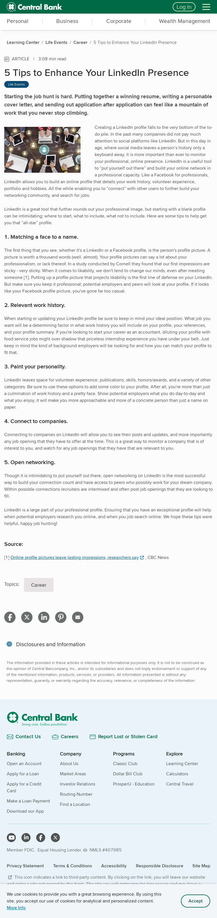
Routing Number (76, 794)
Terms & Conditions (72, 866)
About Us (69, 763)
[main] (108, 410)
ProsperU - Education (134, 784)
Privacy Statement (25, 866)
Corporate (118, 21)
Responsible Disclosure (159, 866)
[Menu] (206, 7)
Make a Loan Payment (28, 801)
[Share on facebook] (10, 617)
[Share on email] (77, 617)
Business (67, 21)
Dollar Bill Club (127, 773)
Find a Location (75, 804)
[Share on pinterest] (60, 617)
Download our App (25, 811)
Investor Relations (77, 784)
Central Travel (180, 784)
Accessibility (114, 866)
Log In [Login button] (184, 7)
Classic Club (125, 763)
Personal (18, 21)
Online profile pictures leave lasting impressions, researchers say (74, 557)
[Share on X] (26, 617)
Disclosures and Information (50, 644)
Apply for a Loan (23, 773)
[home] (86, 6)
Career (38, 584)
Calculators (177, 773)
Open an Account (24, 763)
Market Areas (73, 773)
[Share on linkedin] (43, 617)
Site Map (201, 866)
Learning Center (182, 763)
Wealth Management (184, 21)
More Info (16, 907)
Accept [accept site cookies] (195, 901)
